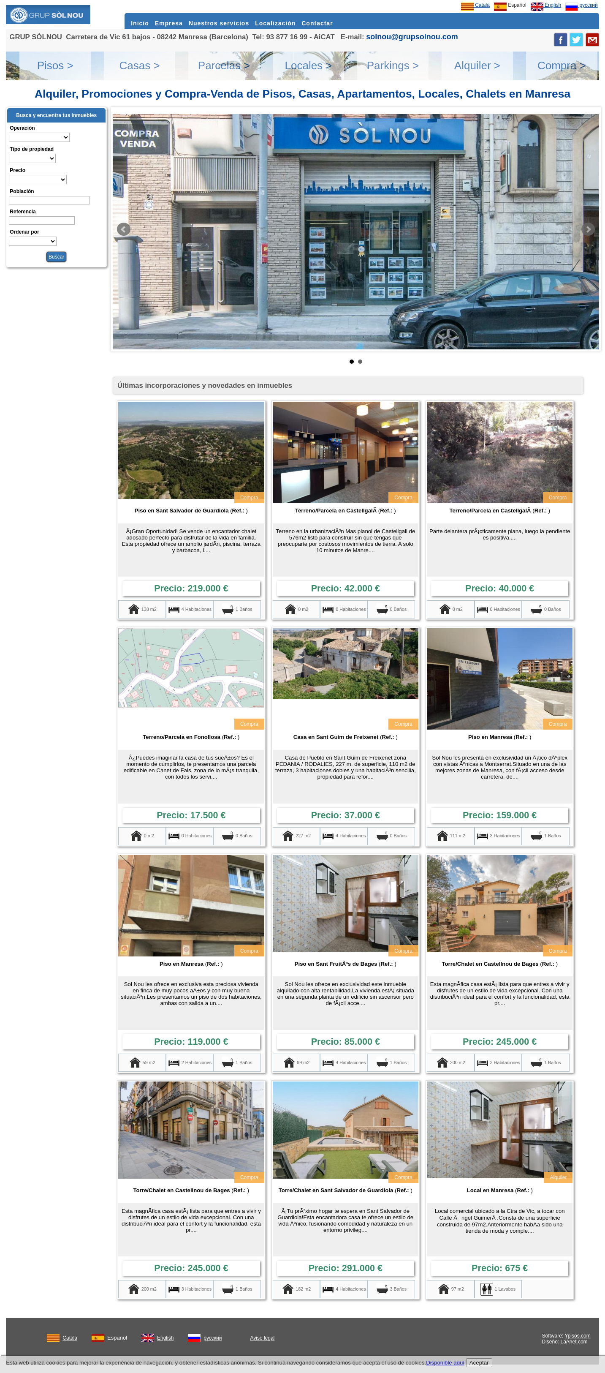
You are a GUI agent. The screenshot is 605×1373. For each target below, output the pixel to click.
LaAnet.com (574, 1342)
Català (475, 5)
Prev (123, 229)
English (546, 5)
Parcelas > (224, 65)
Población (22, 191)
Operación (22, 128)
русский (581, 5)
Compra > (561, 65)
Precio (17, 170)
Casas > (139, 65)
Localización (275, 23)
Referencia (22, 212)
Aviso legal (262, 1338)
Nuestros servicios (219, 23)
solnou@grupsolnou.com (412, 37)
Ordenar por (24, 232)
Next (588, 229)
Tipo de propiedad (32, 149)
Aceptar (479, 1362)
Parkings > (393, 65)
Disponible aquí (445, 1362)
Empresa (169, 23)
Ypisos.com (578, 1336)
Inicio (140, 23)
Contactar (317, 23)
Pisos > (55, 65)
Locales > (308, 65)
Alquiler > (477, 65)
